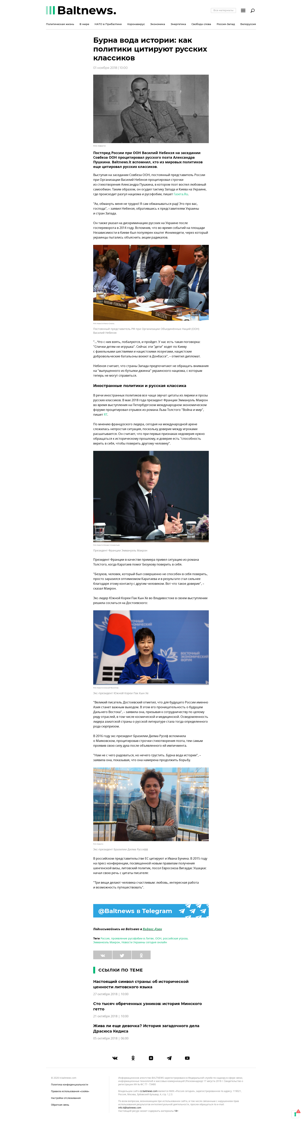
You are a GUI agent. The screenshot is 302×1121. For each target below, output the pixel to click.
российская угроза (175, 939)
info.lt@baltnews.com (129, 1107)
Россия (105, 939)
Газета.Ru (181, 194)
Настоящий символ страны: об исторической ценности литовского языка (141, 984)
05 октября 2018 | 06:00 (110, 1038)
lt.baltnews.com (149, 1091)
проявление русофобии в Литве (132, 939)
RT (105, 414)
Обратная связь (60, 1105)
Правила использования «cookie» (70, 1091)
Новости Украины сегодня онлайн (144, 942)
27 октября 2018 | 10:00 (110, 994)
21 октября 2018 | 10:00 (110, 1016)
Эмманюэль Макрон (106, 942)
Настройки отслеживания (66, 1098)
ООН (158, 939)
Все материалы (223, 10)
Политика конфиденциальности (69, 1084)
